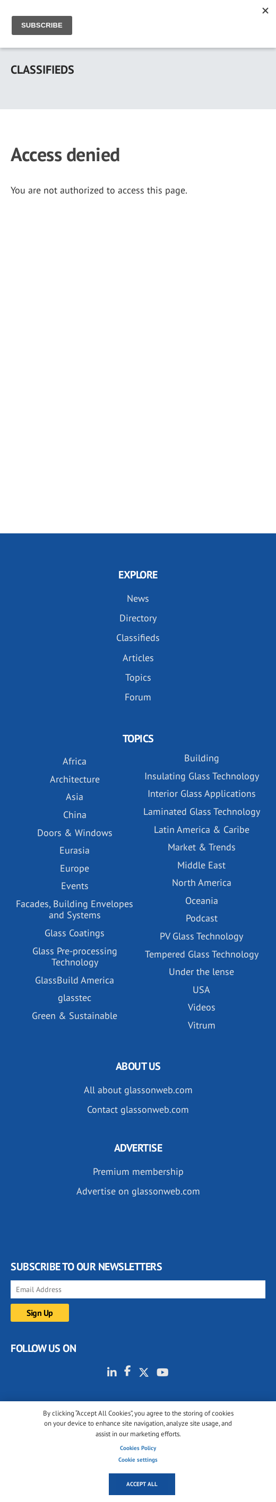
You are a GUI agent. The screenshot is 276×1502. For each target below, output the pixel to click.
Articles (138, 658)
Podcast (202, 918)
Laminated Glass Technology (201, 811)
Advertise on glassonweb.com (138, 1191)
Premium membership (138, 1171)
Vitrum (201, 1025)
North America (201, 882)
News (138, 598)
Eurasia (74, 850)
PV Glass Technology (201, 936)
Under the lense (201, 971)
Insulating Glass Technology (201, 776)
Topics (138, 677)
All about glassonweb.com (138, 1090)
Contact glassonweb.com (138, 1109)
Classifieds (138, 637)
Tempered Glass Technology (201, 954)
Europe (74, 868)
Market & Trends (202, 847)
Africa (75, 761)
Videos (201, 1007)
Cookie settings (138, 1459)
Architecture (75, 779)
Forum (138, 697)
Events (75, 886)
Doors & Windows (75, 833)
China (75, 815)
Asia (74, 796)
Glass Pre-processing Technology (74, 957)
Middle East (201, 865)
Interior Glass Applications (202, 793)
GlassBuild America (74, 980)
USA (201, 989)
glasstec (74, 997)
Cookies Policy (138, 1448)
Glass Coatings (75, 933)
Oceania (201, 900)
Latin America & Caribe (201, 829)
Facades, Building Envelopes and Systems (74, 909)
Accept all (142, 1484)
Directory (138, 618)
